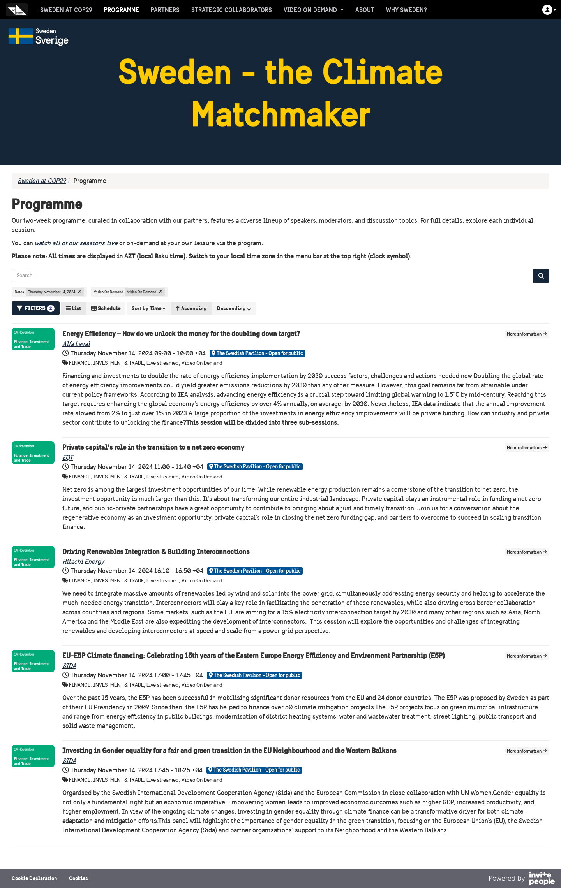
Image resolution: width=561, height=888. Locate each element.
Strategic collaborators (231, 10)
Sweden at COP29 (66, 10)
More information (527, 334)
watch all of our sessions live (76, 243)
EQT (67, 458)
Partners (165, 10)
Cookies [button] (78, 878)
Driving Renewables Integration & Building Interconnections (155, 551)
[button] (549, 9)
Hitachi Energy (83, 561)
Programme (121, 10)
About (364, 10)
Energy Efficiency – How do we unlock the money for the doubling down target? (181, 333)
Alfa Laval (76, 344)
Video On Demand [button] (314, 10)
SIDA (69, 666)
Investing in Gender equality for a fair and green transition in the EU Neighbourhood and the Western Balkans (229, 750)
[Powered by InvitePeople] (522, 880)
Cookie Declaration (34, 878)
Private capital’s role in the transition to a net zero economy (153, 447)
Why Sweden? (406, 10)
